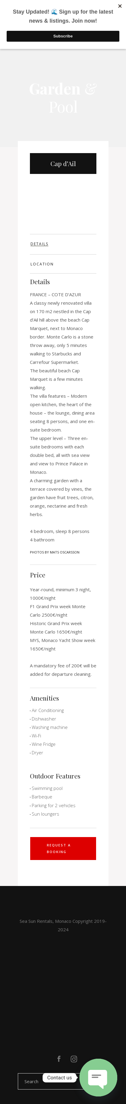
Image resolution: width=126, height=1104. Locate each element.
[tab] (63, 244)
